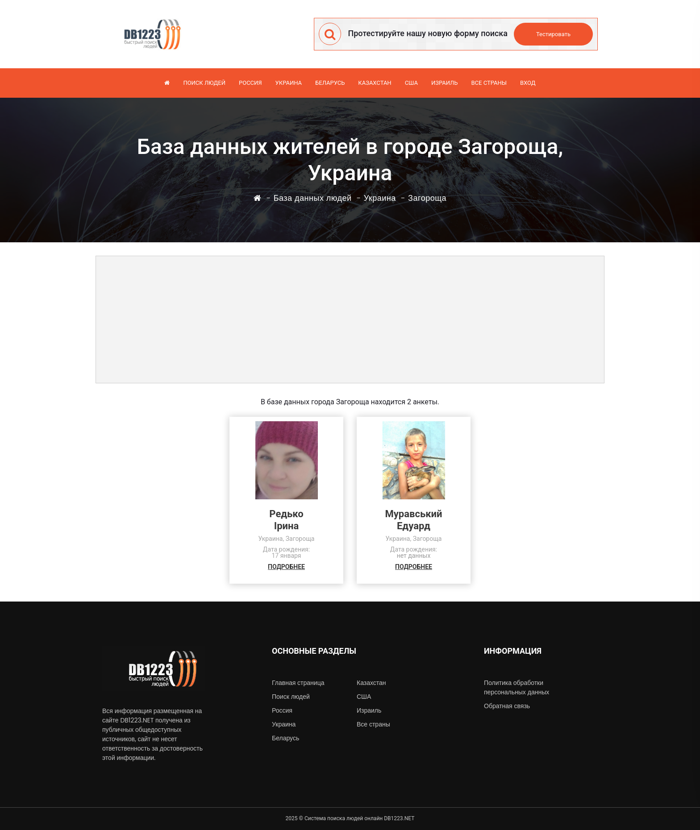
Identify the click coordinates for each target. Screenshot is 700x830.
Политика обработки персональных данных (516, 687)
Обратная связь (507, 705)
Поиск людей (204, 82)
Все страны (489, 82)
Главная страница (298, 682)
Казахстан (374, 82)
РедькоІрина (286, 519)
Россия (250, 82)
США (411, 82)
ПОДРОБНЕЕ (286, 567)
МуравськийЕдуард (413, 519)
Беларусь (330, 82)
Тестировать (553, 34)
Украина (288, 82)
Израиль (444, 82)
